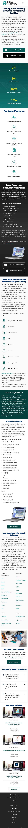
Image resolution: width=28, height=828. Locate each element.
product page (9, 243)
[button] (23, 3)
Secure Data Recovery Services (13, 658)
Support (14, 822)
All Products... (14, 805)
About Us (14, 817)
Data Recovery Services (14, 811)
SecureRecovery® (6, 373)
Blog (14, 820)
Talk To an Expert (14, 662)
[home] (10, 3)
